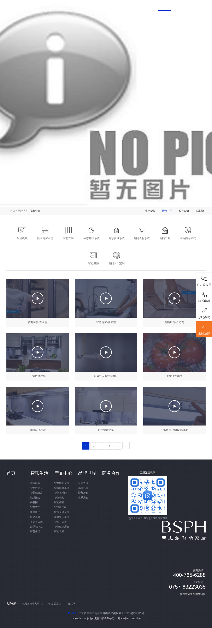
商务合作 (189, 6)
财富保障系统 (61, 512)
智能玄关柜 (60, 522)
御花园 (34, 502)
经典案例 (184, 211)
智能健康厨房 (61, 526)
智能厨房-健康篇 (106, 322)
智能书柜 (59, 497)
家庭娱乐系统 (61, 517)
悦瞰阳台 (35, 497)
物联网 (71, 604)
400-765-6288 (189, 575)
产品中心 (139, 6)
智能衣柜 (59, 531)
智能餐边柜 (60, 507)
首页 (92, 6)
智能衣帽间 (60, 492)
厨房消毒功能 (106, 430)
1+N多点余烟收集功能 (174, 430)
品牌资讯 (150, 211)
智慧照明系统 (61, 483)
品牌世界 (164, 6)
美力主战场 (36, 522)
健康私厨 (35, 483)
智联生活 (114, 6)
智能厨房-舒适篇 (174, 322)
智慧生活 (35, 531)
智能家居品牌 (53, 604)
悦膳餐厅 (35, 512)
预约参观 (204, 317)
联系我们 (201, 211)
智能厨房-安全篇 (37, 322)
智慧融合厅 (36, 492)
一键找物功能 (38, 376)
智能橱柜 (59, 502)
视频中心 (167, 211)
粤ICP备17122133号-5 (129, 618)
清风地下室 (36, 526)
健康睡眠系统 (61, 488)
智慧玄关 (35, 507)
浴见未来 (35, 517)
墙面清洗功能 (38, 430)
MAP (72, 613)
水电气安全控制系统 (106, 376)
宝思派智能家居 (30, 604)
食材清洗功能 (174, 376)
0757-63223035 (187, 587)
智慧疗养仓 (36, 488)
